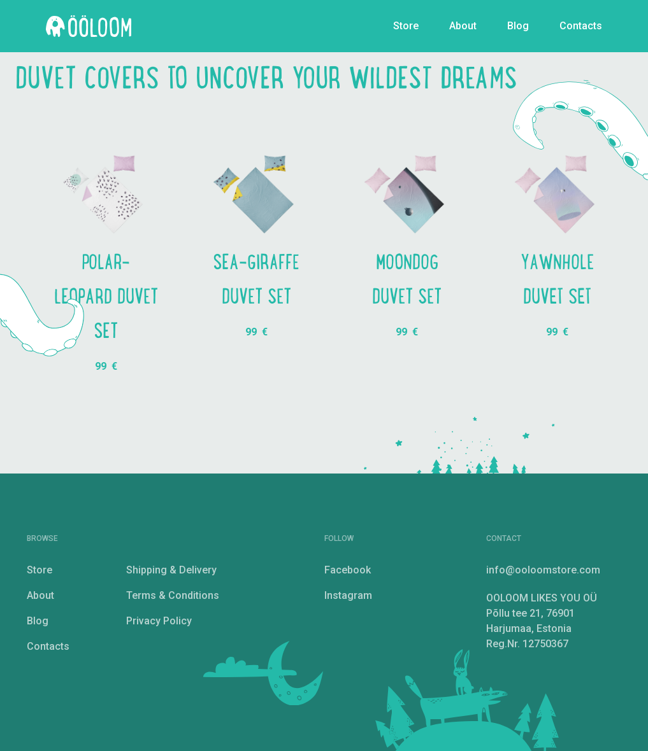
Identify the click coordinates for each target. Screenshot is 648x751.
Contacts (580, 26)
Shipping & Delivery (171, 570)
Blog (518, 26)
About (463, 26)
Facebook (347, 570)
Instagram (348, 595)
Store (406, 26)
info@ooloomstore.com (543, 570)
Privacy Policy (159, 621)
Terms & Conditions (172, 595)
